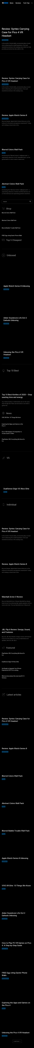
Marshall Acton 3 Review (12, 596)
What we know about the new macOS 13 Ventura (13, 677)
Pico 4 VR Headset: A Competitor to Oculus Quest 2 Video (12, 433)
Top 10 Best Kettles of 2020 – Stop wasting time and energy (17, 396)
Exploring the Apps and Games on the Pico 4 (12, 425)
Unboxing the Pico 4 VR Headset (13, 353)
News (5, 492)
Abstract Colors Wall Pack (13, 183)
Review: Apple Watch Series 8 (14, 115)
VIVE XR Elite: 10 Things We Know (11, 417)
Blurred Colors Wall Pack (12, 149)
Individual (5, 40)
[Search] (30, 202)
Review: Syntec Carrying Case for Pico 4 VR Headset (15, 32)
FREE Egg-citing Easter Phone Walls (12, 235)
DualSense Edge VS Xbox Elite (16, 488)
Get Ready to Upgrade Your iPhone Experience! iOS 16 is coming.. (11, 669)
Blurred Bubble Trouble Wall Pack (11, 228)
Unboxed (6, 289)
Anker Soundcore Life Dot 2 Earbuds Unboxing (15, 319)
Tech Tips (4, 948)
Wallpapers (5, 978)
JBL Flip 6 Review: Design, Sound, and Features (16, 631)
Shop (3, 153)
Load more (17, 1041)
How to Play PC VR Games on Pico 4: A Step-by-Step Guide (16, 944)
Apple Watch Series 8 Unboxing (16, 286)
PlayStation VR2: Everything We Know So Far (13, 440)
